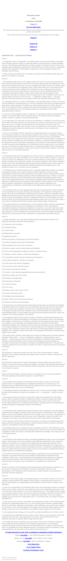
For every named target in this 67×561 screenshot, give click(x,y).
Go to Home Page (33, 544)
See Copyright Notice (33, 27)
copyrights (23, 535)
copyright (26, 541)
